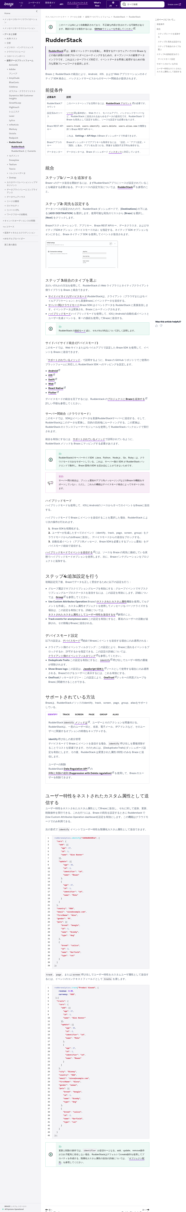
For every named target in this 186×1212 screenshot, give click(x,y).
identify (52, 714)
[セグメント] (14, 155)
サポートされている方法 (167, 64)
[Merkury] (13, 129)
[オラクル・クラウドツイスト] (22, 91)
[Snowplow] (14, 160)
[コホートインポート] (16, 56)
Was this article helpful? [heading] (168, 321)
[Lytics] (12, 120)
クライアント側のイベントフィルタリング (72, 655)
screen (79, 714)
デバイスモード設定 (166, 59)
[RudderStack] (15, 142)
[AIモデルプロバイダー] (14, 238)
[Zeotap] (12, 177)
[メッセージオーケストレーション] (19, 28)
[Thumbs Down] (162, 326)
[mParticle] (14, 124)
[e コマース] (9, 226)
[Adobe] (12, 69)
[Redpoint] (13, 138)
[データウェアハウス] (16, 197)
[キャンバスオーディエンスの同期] (19, 220)
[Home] (7, 13)
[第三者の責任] (10, 244)
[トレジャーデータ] (17, 173)
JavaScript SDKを (93, 668)
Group (59, 597)
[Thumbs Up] (157, 326)
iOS (50, 375)
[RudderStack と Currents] (23, 151)
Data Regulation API (75, 768)
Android (53, 370)
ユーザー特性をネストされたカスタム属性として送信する (169, 70)
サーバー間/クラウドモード (63, 305)
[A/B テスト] (12, 38)
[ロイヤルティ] (13, 205)
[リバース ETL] (13, 210)
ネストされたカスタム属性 (112, 601)
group (103, 714)
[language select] (113, 5)
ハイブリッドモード (59, 313)
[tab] (52, 715)
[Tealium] (13, 164)
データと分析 (76, 17)
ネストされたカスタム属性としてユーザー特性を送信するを (82, 614)
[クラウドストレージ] (16, 51)
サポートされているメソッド (64, 360)
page (91, 714)
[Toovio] (12, 169)
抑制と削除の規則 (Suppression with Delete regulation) (80, 773)
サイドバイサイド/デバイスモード (67, 296)
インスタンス (115, 151)
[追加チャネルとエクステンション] (19, 232)
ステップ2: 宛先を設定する (169, 41)
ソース (69, 113)
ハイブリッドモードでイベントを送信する (69, 552)
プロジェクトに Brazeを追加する (126, 399)
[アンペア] (13, 73)
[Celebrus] (13, 86)
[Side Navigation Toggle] (37, 11)
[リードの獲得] (13, 201)
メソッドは (75, 722)
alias (116, 714)
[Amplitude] (14, 78)
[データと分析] (10, 34)
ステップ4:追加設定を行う (168, 54)
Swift (51, 379)
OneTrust (109, 677)
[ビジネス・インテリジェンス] (20, 47)
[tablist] (97, 714)
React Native (55, 388)
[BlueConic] (14, 82)
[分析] (9, 43)
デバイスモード (71, 640)
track (66, 714)
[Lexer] (11, 116)
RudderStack (119, 17)
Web (50, 383)
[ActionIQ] (13, 65)
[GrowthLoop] (15, 102)
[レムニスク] (14, 111)
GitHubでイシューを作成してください (113, 28)
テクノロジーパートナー (55, 17)
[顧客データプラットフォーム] (20, 60)
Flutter (52, 392)
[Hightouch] (14, 107)
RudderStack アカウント (119, 103)
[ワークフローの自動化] (17, 214)
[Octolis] (12, 133)
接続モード (80, 330)
